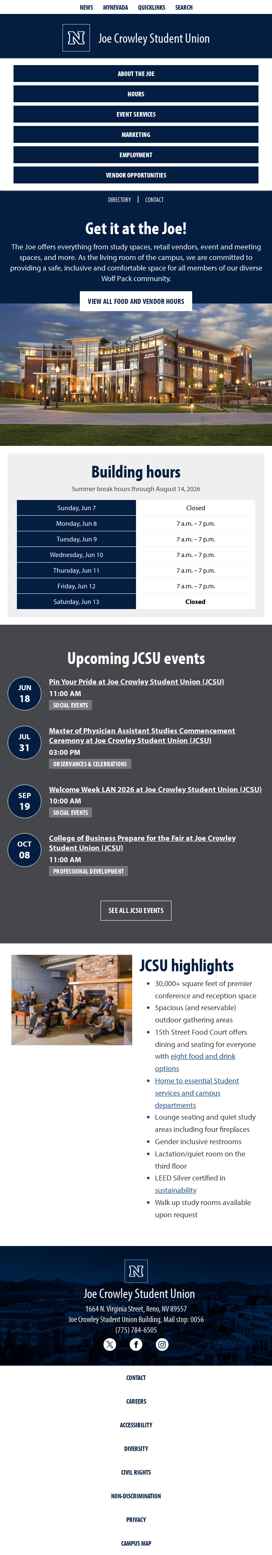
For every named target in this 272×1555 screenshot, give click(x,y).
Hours (136, 94)
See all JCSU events (136, 910)
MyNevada (115, 7)
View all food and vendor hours (136, 301)
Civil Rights (136, 1472)
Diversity (136, 1448)
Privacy (136, 1519)
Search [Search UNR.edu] (184, 7)
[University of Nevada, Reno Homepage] (136, 1271)
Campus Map (136, 1543)
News (86, 7)
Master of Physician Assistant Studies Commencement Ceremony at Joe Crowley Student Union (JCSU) (142, 735)
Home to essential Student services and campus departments (197, 1093)
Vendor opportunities (136, 175)
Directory (119, 199)
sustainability (175, 1190)
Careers (136, 1401)
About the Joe (136, 73)
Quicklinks (151, 7)
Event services (136, 114)
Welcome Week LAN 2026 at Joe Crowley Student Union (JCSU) (155, 789)
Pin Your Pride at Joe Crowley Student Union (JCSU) (136, 681)
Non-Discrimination (136, 1496)
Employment (136, 154)
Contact (154, 199)
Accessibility (136, 1425)
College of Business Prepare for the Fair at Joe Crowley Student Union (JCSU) (142, 843)
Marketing (136, 134)
